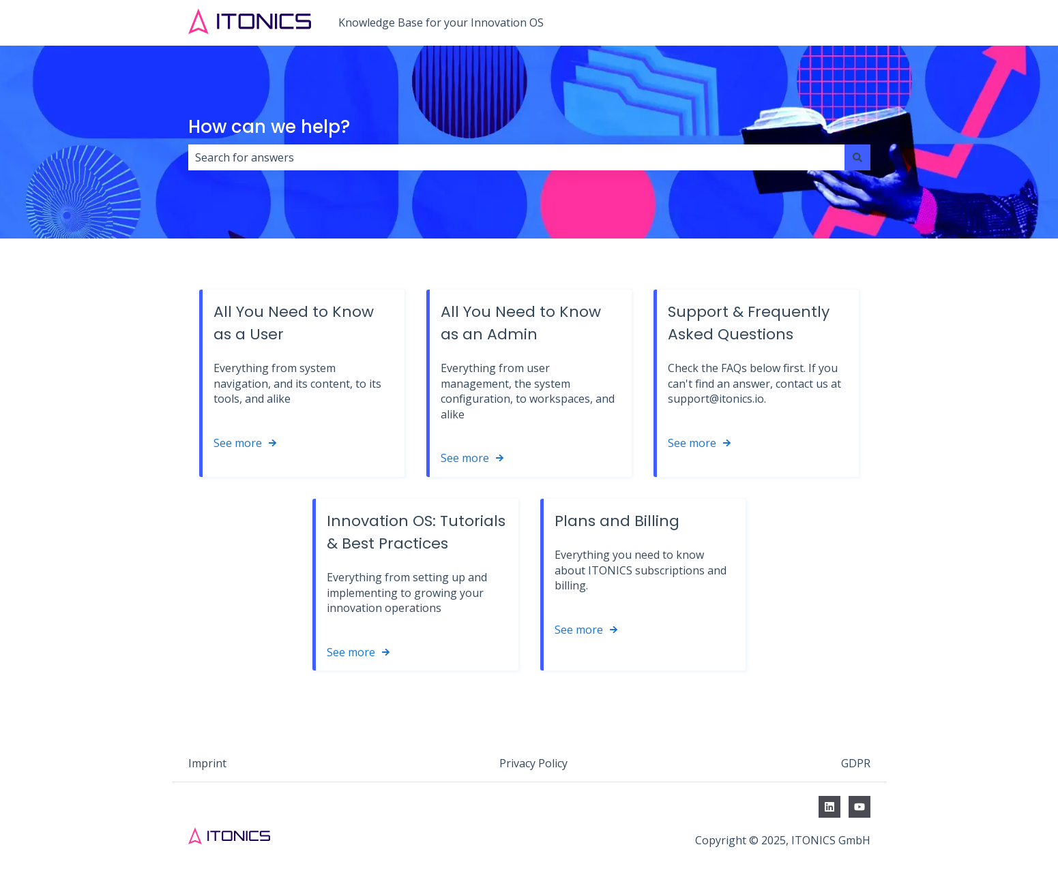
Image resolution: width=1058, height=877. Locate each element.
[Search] (857, 157)
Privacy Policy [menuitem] (533, 763)
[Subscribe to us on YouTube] (859, 807)
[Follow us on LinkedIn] (829, 807)
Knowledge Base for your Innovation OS (441, 22)
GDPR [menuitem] (855, 763)
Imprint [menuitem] (207, 763)
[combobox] (516, 157)
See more (238, 442)
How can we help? (269, 126)
